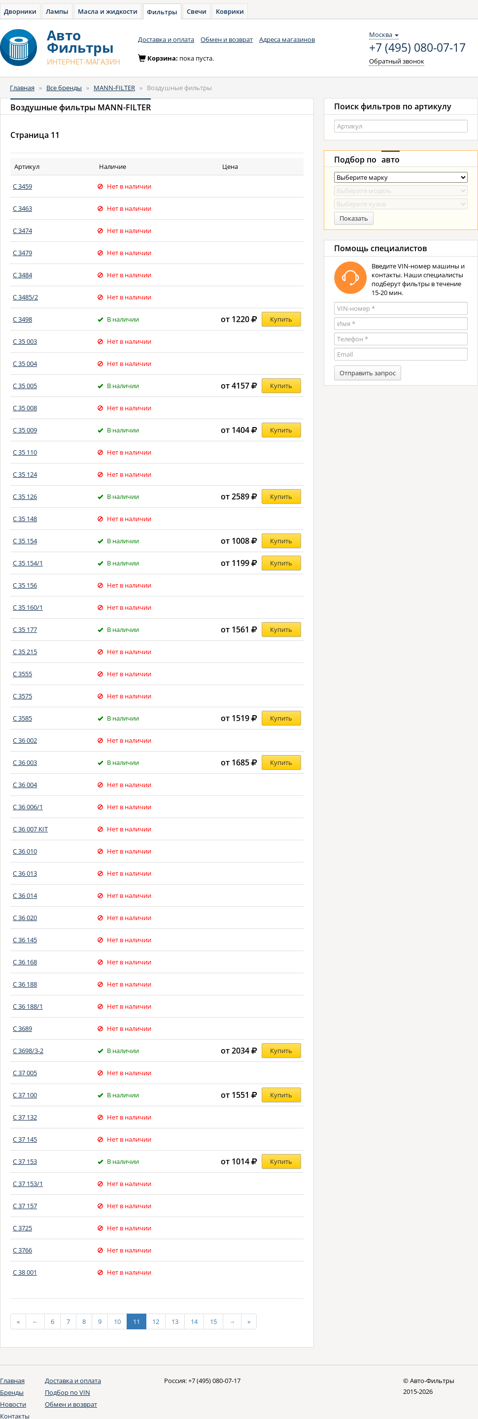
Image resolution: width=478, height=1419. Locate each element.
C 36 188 (25, 984)
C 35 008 (25, 407)
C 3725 (22, 1227)
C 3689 (22, 1028)
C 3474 (22, 230)
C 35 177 (25, 629)
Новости (13, 1404)
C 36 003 (25, 762)
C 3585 (22, 718)
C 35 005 (25, 385)
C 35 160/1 (28, 607)
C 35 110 (25, 452)
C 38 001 (25, 1272)
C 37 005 (25, 1072)
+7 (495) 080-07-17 (417, 47)
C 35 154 (25, 540)
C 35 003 (25, 341)
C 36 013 (25, 873)
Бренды (12, 1392)
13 (174, 1321)
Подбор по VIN (67, 1392)
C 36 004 (25, 784)
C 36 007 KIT (30, 829)
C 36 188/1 (28, 1006)
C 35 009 (25, 430)
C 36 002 (25, 740)
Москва (384, 34)
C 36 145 (25, 939)
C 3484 (22, 274)
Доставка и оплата (166, 39)
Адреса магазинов (287, 39)
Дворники (20, 11)
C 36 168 (25, 961)
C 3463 (22, 208)
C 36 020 (25, 917)
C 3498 (22, 319)
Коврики (230, 11)
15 (213, 1321)
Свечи (196, 11)
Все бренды (64, 87)
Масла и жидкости (107, 11)
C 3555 (22, 673)
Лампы (57, 11)
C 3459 (22, 186)
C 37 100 (25, 1094)
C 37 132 (25, 1117)
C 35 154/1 (28, 563)
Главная (22, 87)
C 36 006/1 (28, 806)
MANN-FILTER (114, 87)
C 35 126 (25, 496)
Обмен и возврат (227, 39)
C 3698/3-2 (28, 1050)
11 (136, 1321)
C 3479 (22, 252)
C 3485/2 (25, 297)
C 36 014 (25, 895)
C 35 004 (25, 363)
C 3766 (22, 1250)
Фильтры (162, 11)
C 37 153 (25, 1161)
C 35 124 (25, 474)
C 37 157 (25, 1205)
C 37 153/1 (28, 1183)
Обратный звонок (396, 61)
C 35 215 (25, 651)
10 (117, 1321)
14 (194, 1321)
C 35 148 (25, 518)
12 (155, 1321)
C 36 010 (25, 851)
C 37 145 (25, 1139)
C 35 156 (25, 585)
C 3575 (22, 696)
